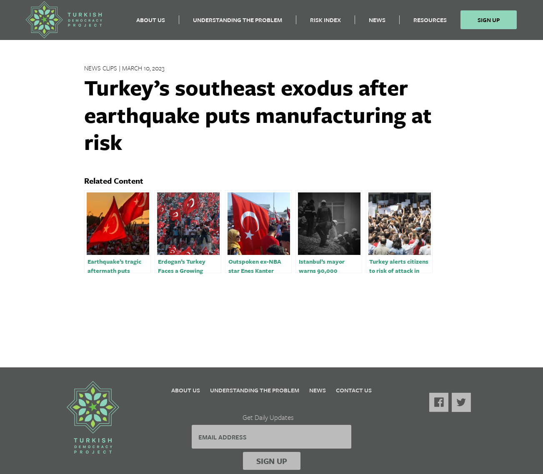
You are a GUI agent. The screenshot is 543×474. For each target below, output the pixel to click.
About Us (150, 23)
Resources (430, 23)
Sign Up (489, 23)
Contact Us (354, 390)
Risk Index (325, 23)
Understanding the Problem (237, 23)
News (377, 23)
